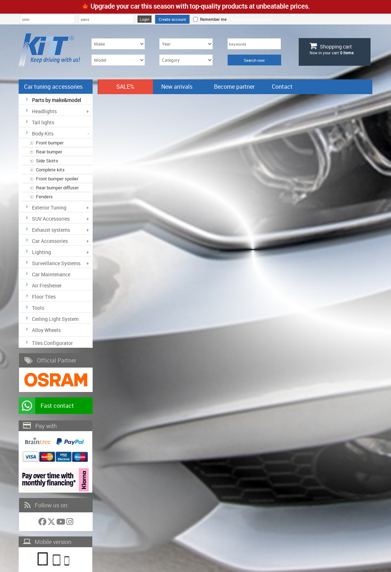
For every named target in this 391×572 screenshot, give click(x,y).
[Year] (186, 43)
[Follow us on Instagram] (69, 523)
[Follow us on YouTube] (61, 523)
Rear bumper (49, 151)
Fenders (44, 196)
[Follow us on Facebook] (42, 523)
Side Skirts (47, 160)
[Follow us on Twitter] (51, 523)
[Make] (118, 43)
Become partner (234, 87)
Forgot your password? (250, 19)
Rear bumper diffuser (57, 187)
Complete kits (50, 169)
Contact (282, 87)
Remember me (212, 19)
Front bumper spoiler (57, 178)
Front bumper (50, 142)
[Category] (186, 60)
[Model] (118, 60)
